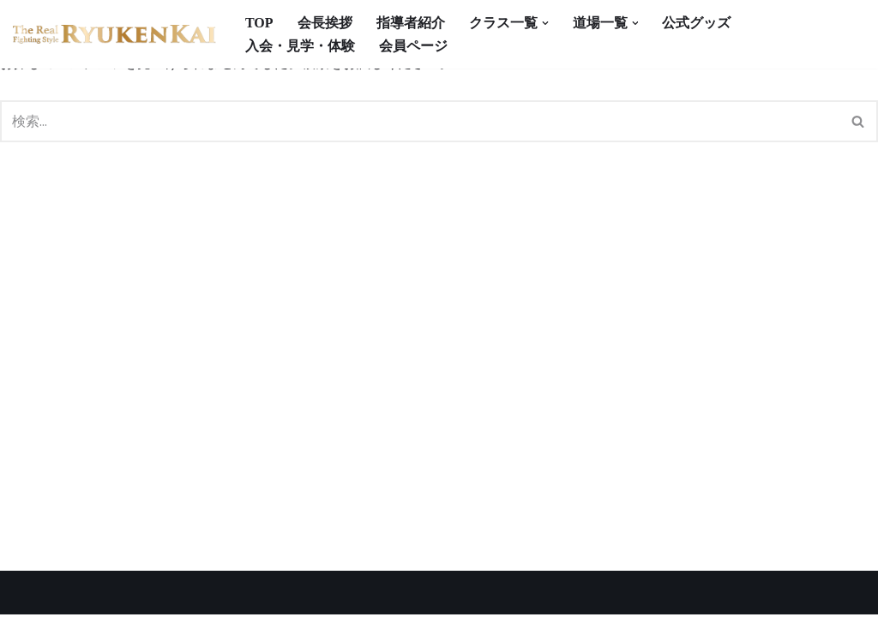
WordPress (179, 595)
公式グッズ (697, 22)
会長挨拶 (325, 22)
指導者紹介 (410, 22)
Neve (30, 595)
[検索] (419, 121)
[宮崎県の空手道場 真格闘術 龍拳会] (114, 35)
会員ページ (413, 46)
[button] (545, 23)
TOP (259, 22)
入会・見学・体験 (300, 46)
